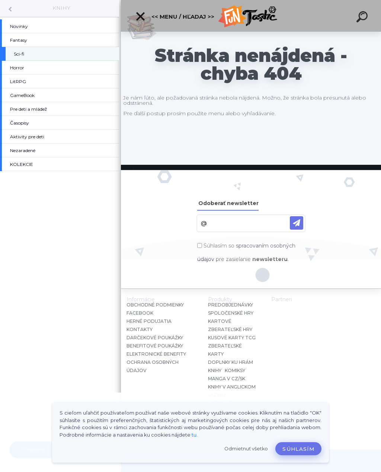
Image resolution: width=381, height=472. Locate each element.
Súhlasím (298, 449)
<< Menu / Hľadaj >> (174, 16)
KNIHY (61, 7)
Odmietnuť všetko (246, 448)
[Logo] (251, 15)
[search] (363, 17)
